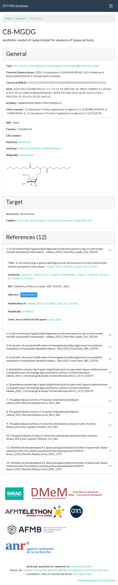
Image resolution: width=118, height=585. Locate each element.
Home (8, 18)
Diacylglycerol (38, 65)
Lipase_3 (42, 220)
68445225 (25, 142)
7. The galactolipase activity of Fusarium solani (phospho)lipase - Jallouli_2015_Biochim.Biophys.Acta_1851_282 (43, 401)
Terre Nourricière (82, 573)
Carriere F (29, 278)
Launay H (16, 278)
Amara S (56, 274)
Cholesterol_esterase (60, 220)
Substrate (20, 18)
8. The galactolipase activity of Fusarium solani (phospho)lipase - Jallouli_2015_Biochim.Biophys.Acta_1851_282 (43, 413)
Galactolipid (54, 65)
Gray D (82, 274)
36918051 (28, 311)
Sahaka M (26, 274)
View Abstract (29, 294)
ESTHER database (15, 6)
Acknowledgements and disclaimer (96, 580)
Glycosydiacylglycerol (74, 65)
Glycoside (93, 65)
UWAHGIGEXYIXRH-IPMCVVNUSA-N (39, 148)
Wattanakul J (69, 274)
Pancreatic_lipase (27, 220)
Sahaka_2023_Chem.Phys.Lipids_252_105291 (72, 266)
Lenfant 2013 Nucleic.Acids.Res (40, 570)
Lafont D (93, 274)
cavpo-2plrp (54, 319)
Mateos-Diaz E (41, 274)
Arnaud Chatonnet (81, 566)
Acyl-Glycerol (21, 65)
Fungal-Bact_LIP (82, 220)
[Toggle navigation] (110, 6)
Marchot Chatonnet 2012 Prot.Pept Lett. (85, 570)
